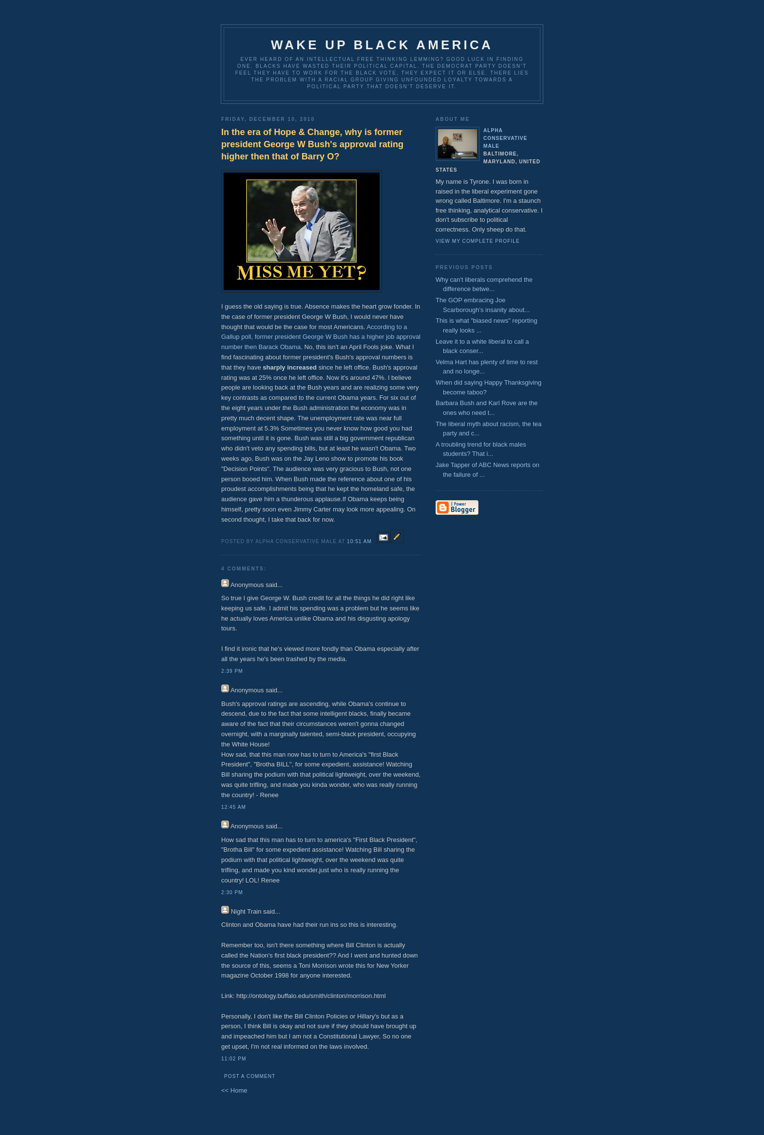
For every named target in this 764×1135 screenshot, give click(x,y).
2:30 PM (232, 892)
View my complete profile (478, 241)
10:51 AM (359, 541)
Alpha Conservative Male (505, 138)
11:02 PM (233, 1058)
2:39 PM (232, 671)
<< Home (234, 1090)
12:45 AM (233, 807)
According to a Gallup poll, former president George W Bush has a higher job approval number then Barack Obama (320, 337)
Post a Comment (249, 1076)
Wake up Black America (382, 45)
